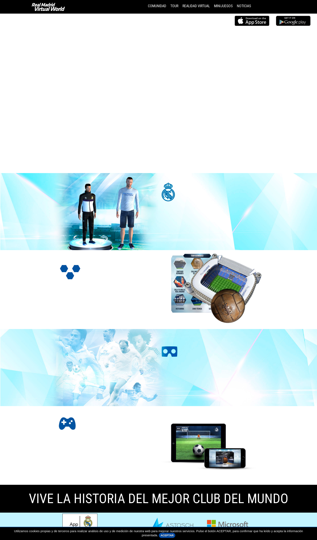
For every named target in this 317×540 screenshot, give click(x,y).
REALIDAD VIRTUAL (196, 6)
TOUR (174, 6)
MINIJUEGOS (223, 6)
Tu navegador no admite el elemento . (158, 93)
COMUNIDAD (157, 6)
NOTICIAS (244, 6)
